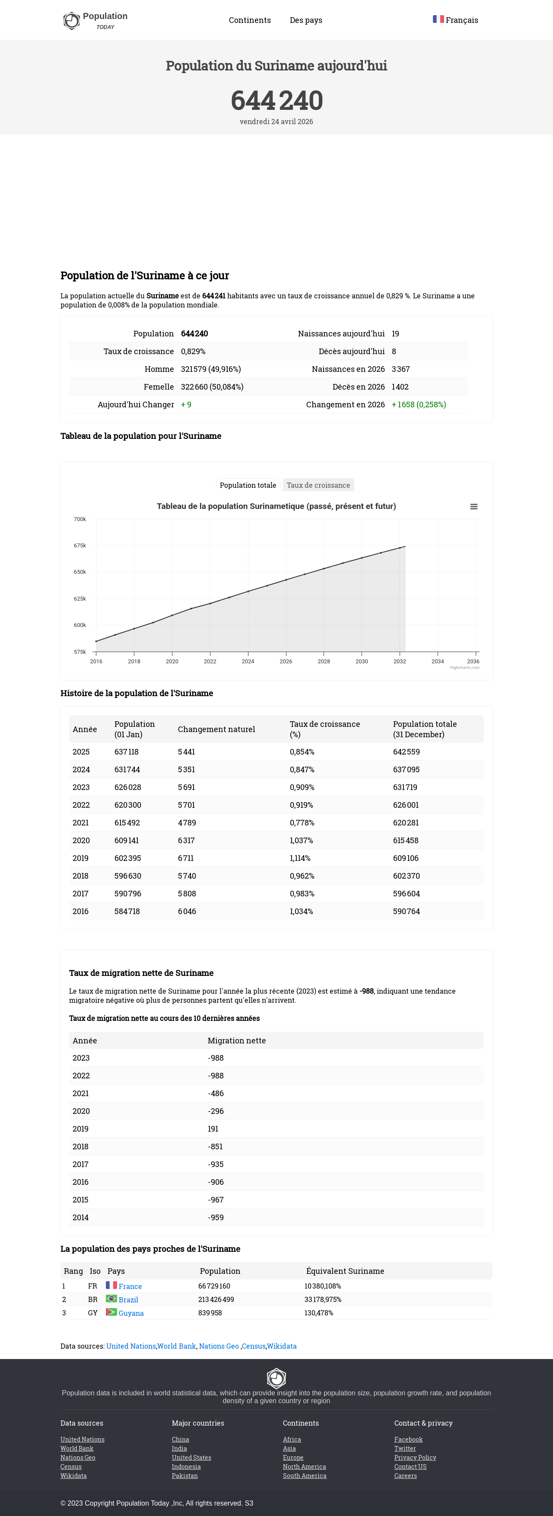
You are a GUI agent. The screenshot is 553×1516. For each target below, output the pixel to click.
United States (191, 1457)
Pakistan (185, 1475)
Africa (292, 1439)
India (179, 1448)
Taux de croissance (318, 484)
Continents (250, 20)
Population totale (248, 484)
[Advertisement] (276, 199)
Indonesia (186, 1466)
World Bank (176, 1345)
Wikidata (282, 1345)
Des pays (306, 20)
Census (254, 1345)
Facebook (408, 1439)
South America (305, 1475)
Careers (405, 1475)
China (180, 1439)
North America (304, 1466)
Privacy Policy (415, 1457)
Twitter (405, 1448)
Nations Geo (219, 1345)
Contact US (410, 1466)
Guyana (125, 1313)
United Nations (131, 1345)
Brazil (122, 1299)
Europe (293, 1457)
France (124, 1286)
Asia (289, 1448)
